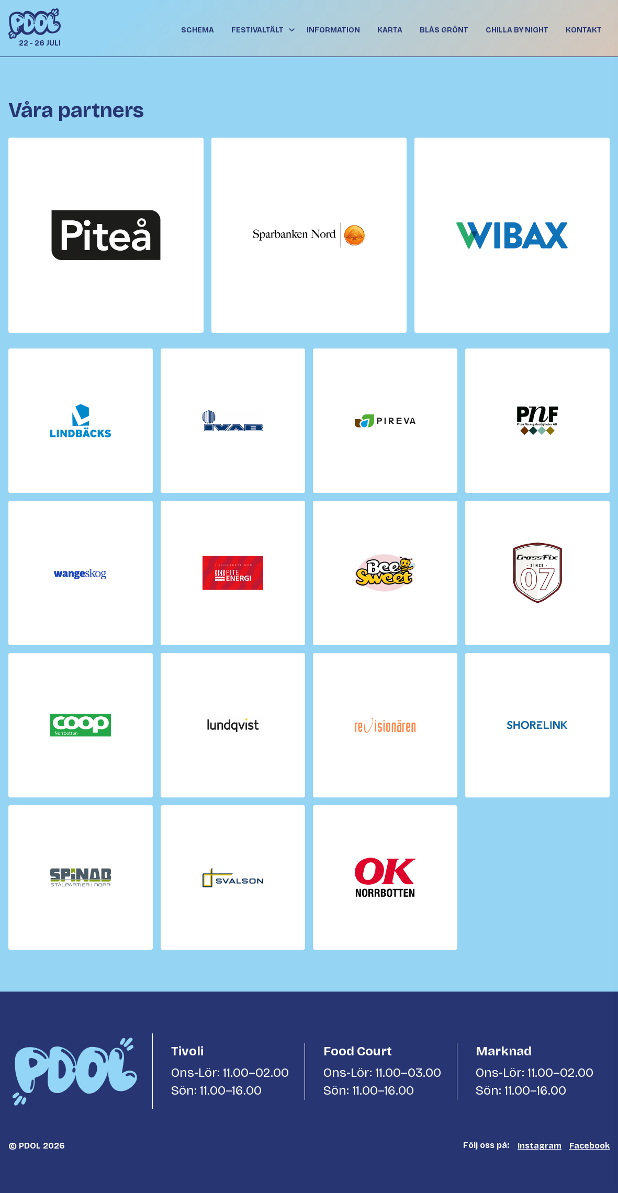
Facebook (589, 1146)
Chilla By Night (517, 30)
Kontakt (584, 30)
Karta (389, 30)
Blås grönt (444, 30)
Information (333, 30)
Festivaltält (257, 30)
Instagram (539, 1146)
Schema (197, 30)
